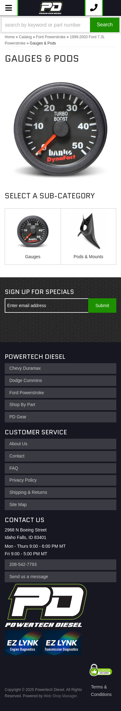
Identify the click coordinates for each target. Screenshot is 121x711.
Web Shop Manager (60, 696)
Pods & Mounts (88, 256)
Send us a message (28, 576)
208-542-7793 (23, 564)
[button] (60, 25)
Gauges (32, 256)
